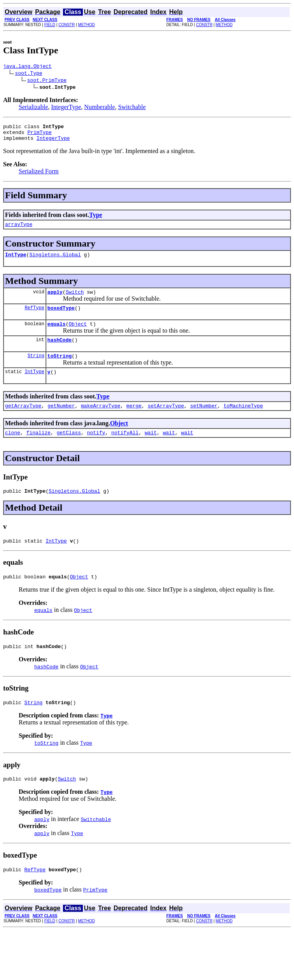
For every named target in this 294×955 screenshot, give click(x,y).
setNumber (203, 420)
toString (59, 368)
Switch (75, 299)
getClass (69, 448)
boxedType (61, 317)
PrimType (39, 135)
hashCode (59, 351)
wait (151, 448)
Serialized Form (39, 176)
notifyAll (124, 448)
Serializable (33, 108)
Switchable (132, 108)
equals (56, 334)
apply (55, 299)
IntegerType (66, 108)
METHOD (86, 25)
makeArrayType (100, 420)
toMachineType (243, 420)
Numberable (99, 108)
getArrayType (23, 420)
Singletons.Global (55, 261)
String (36, 368)
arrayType (18, 229)
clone (12, 448)
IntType (15, 261)
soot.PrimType (46, 81)
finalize (38, 448)
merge (134, 420)
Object (77, 334)
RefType (34, 317)
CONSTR (66, 25)
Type (95, 219)
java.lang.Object (27, 66)
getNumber (61, 420)
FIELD (49, 25)
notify (96, 448)
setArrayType (166, 420)
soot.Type (28, 74)
